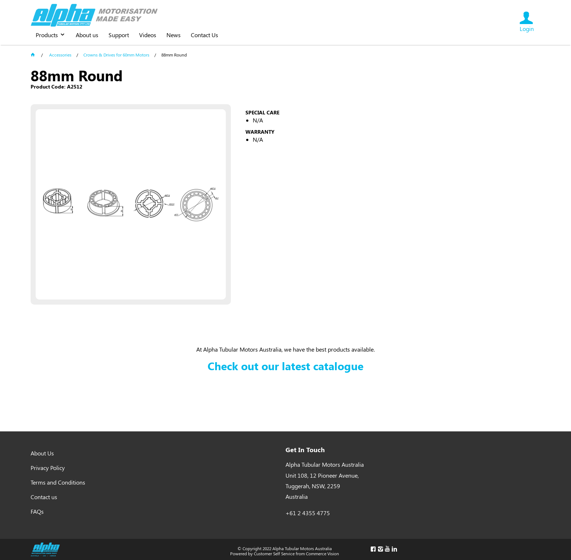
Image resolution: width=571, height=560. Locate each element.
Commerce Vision (322, 553)
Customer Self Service (274, 553)
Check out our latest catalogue (285, 366)
